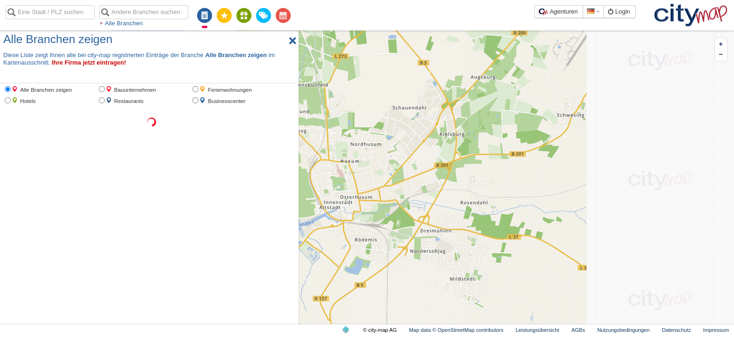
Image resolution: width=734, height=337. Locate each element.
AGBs (578, 330)
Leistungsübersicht (537, 330)
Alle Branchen (124, 23)
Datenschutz (676, 330)
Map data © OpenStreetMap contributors (456, 330)
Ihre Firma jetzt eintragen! (88, 62)
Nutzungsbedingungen (623, 330)
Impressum (716, 330)
